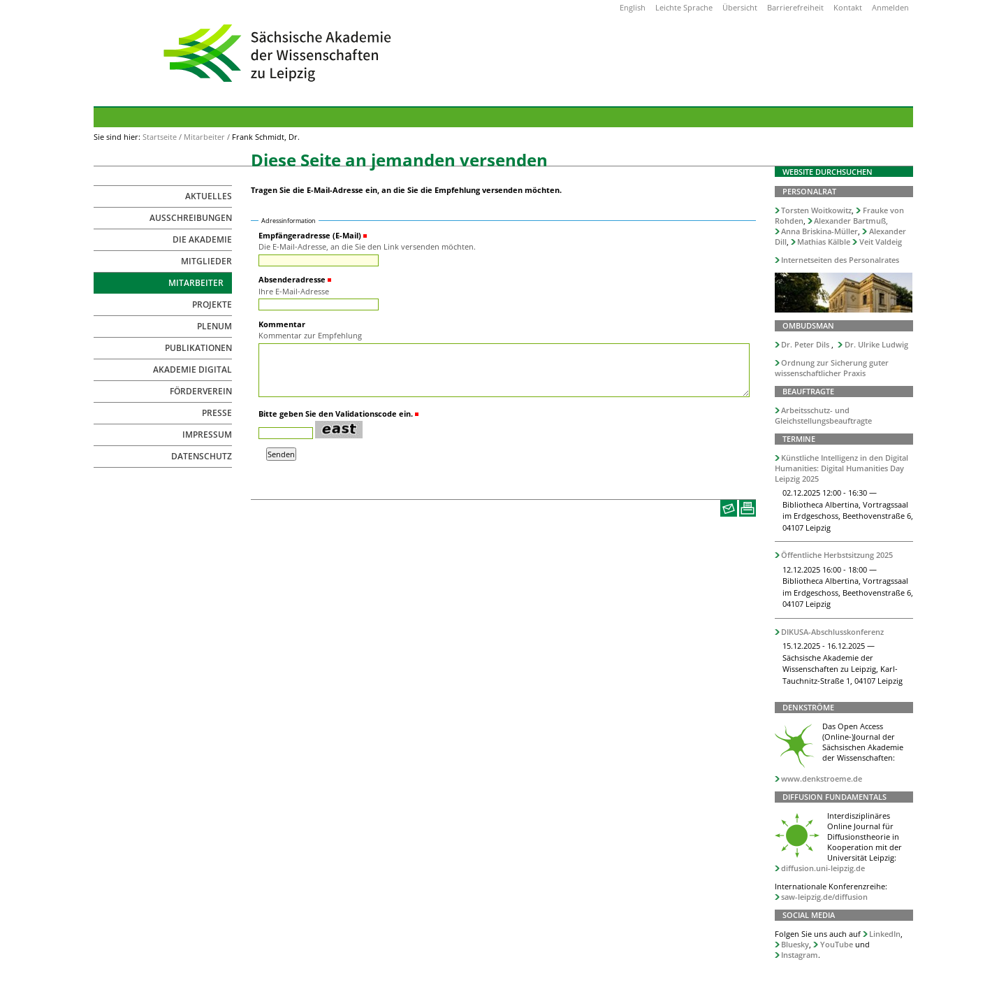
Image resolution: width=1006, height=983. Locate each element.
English (633, 7)
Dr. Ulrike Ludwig (876, 344)
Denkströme (808, 707)
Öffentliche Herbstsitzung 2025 (837, 555)
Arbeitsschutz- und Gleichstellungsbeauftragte (823, 415)
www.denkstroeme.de (821, 778)
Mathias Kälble (823, 241)
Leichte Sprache (684, 7)
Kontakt (847, 7)
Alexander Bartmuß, (851, 220)
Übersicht (739, 7)
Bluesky (795, 944)
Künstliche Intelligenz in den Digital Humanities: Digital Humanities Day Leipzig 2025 (842, 468)
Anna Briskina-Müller (819, 231)
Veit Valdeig (880, 241)
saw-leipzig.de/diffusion (824, 896)
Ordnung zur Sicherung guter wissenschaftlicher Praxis (832, 367)
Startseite (160, 136)
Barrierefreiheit (795, 7)
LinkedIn (885, 933)
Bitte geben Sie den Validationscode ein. (335, 413)
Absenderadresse (292, 279)
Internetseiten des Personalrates (840, 259)
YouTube (836, 944)
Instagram (799, 954)
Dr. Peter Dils (805, 344)
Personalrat (809, 191)
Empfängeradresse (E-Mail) (309, 235)
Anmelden (890, 7)
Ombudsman (808, 325)
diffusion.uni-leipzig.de (823, 868)
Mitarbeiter (204, 136)
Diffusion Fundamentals (834, 796)
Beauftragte (808, 391)
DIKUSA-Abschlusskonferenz (832, 631)
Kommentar (281, 324)
